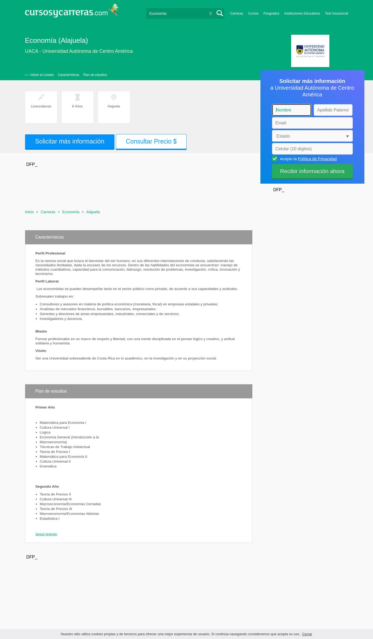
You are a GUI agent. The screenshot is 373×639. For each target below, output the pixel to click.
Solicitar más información (69, 141)
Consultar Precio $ (151, 141)
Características (68, 75)
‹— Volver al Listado (39, 75)
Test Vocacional (336, 13)
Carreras (236, 13)
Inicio (29, 212)
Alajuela (93, 212)
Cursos (253, 13)
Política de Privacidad (317, 158)
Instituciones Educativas (302, 13)
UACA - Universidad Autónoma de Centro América (79, 51)
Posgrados (271, 13)
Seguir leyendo (46, 534)
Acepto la (307, 158)
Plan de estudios (95, 75)
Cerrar (307, 634)
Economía (70, 212)
